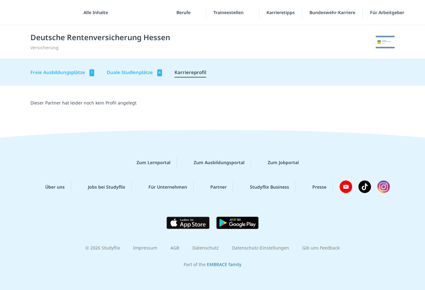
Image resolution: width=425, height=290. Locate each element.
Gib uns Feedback (321, 248)
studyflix (42, 12)
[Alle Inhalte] (93, 13)
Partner (213, 187)
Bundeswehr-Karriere (332, 12)
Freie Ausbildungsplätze (62, 72)
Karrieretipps (280, 12)
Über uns (50, 187)
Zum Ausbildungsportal (214, 162)
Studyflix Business (264, 187)
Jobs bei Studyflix (101, 187)
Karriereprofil (190, 72)
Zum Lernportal (148, 162)
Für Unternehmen (162, 187)
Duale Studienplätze (134, 72)
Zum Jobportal (278, 162)
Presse (314, 187)
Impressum (145, 248)
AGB (174, 248)
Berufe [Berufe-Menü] (184, 12)
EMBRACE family (224, 264)
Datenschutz (205, 248)
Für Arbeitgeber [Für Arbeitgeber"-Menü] (388, 12)
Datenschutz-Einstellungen (260, 248)
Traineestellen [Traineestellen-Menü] (229, 12)
